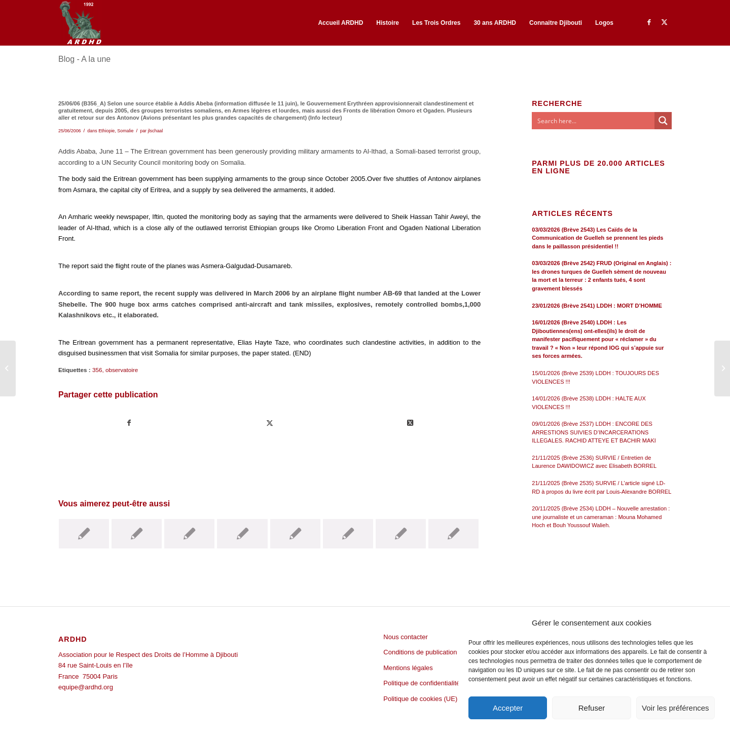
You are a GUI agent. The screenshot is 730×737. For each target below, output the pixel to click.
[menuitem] (340, 23)
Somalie (125, 130)
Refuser (591, 708)
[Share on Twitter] (410, 423)
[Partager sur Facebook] (129, 423)
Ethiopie (106, 130)
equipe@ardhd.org (85, 687)
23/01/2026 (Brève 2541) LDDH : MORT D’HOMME (597, 306)
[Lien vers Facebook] (648, 22)
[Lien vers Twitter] (664, 22)
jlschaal (155, 130)
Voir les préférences (675, 708)
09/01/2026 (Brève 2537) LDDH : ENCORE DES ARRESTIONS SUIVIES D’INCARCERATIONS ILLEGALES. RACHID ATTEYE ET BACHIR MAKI (594, 432)
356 (97, 369)
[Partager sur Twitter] (270, 423)
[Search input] (593, 121)
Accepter (508, 708)
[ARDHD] (80, 23)
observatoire (121, 369)
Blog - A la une (84, 59)
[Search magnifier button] (663, 120)
